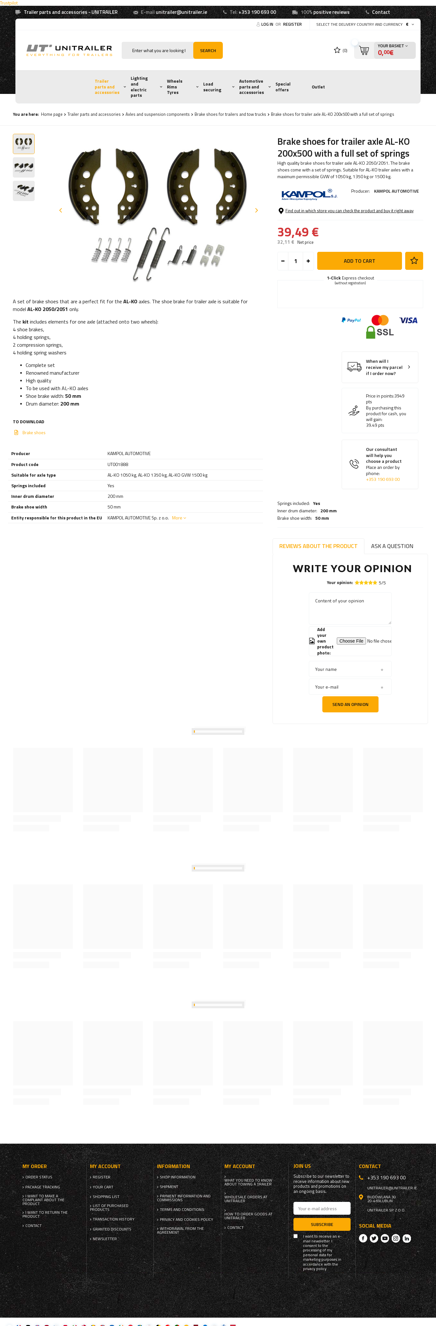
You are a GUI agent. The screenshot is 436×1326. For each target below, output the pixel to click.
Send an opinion (350, 704)
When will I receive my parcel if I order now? (384, 401)
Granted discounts (112, 1229)
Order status (38, 1177)
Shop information (178, 1177)
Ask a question (392, 546)
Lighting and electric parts (139, 86)
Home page (52, 114)
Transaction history (114, 1219)
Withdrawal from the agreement (180, 1230)
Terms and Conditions (182, 1210)
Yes (316, 209)
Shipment (169, 1187)
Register (292, 24)
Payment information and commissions (184, 1198)
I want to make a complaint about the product (43, 1200)
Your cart (103, 1187)
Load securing (212, 87)
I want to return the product (45, 1214)
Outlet (318, 87)
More (177, 517)
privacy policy (315, 1269)
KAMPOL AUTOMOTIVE (396, 190)
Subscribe (322, 1224)
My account (105, 1166)
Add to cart (359, 294)
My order (34, 1166)
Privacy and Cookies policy (186, 1219)
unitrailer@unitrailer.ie (181, 12)
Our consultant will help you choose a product (385, 498)
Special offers (283, 87)
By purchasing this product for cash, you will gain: (386, 447)
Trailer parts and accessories (107, 87)
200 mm (328, 216)
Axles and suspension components (158, 114)
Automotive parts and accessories (251, 87)
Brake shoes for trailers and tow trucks (230, 114)
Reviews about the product (318, 546)
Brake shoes (34, 432)
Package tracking (42, 1187)
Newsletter (105, 1239)
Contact (381, 12)
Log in (267, 24)
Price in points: (380, 430)
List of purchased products (109, 1208)
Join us (302, 1166)
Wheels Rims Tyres (174, 87)
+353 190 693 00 (257, 12)
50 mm (322, 223)
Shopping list (106, 1197)
